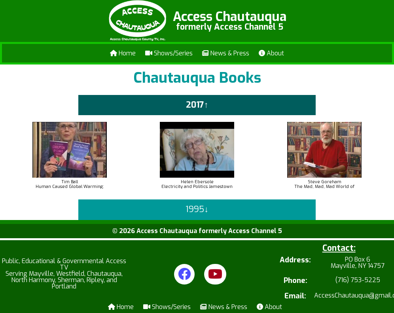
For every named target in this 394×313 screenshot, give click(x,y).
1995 (195, 209)
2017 (195, 104)
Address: (295, 260)
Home (123, 53)
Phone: (295, 281)
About (271, 53)
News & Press (225, 53)
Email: (295, 296)
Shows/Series (169, 53)
